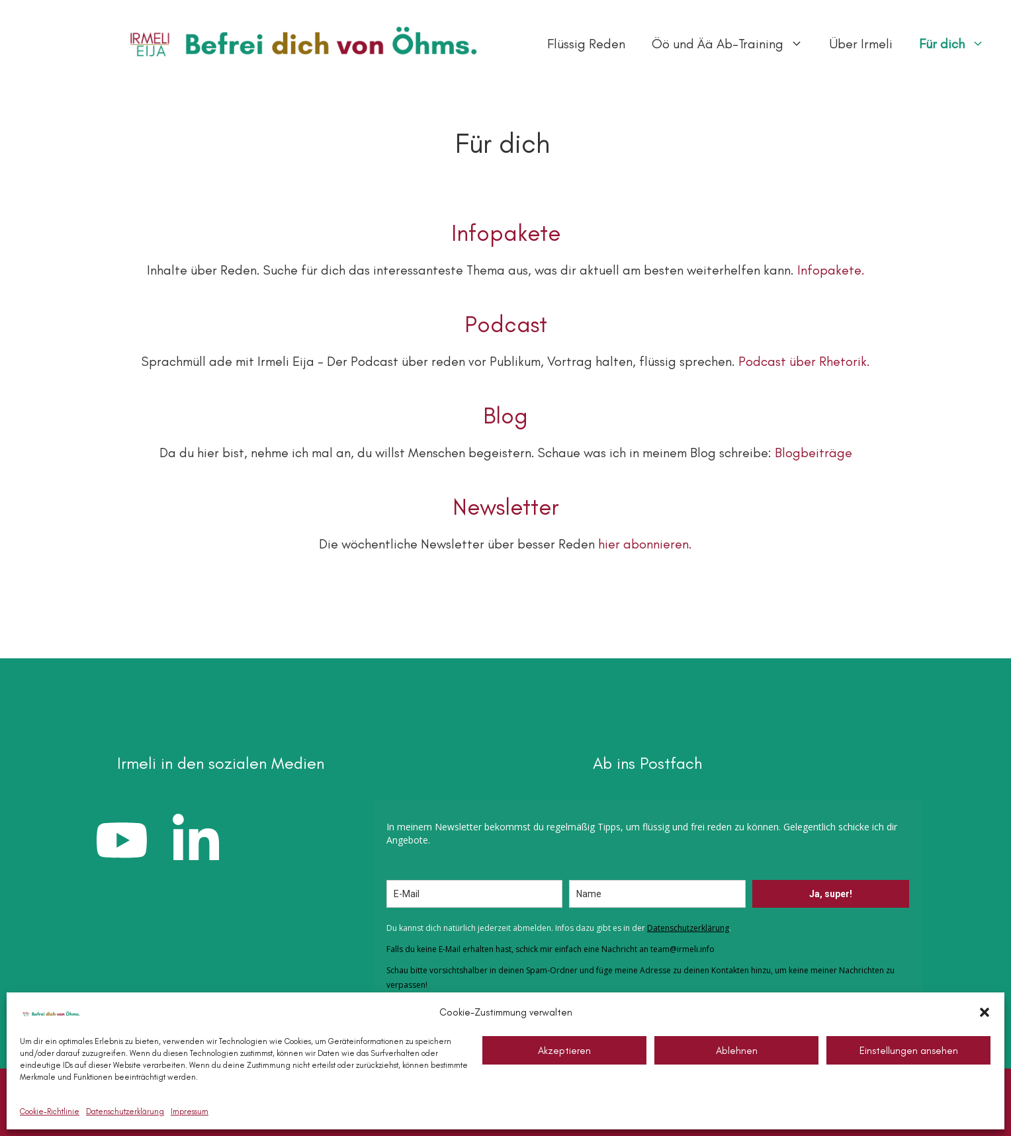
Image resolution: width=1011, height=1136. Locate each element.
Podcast (505, 324)
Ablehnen (737, 1051)
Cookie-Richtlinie (49, 1111)
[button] (984, 1012)
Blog (505, 415)
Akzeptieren (564, 1051)
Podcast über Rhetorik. (804, 361)
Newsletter (506, 507)
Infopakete (505, 233)
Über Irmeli (861, 44)
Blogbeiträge (813, 452)
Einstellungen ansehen (908, 1051)
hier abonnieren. (645, 544)
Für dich (958, 43)
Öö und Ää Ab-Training (734, 43)
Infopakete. (831, 270)
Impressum (189, 1111)
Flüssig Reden (586, 44)
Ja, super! (830, 894)
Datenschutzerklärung (125, 1111)
